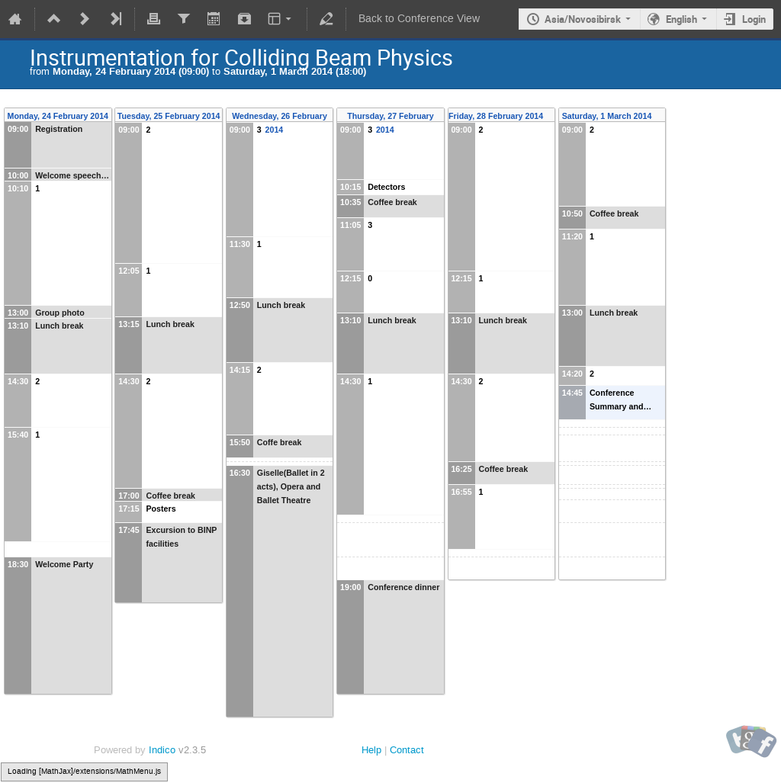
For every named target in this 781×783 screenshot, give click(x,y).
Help (371, 749)
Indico (162, 749)
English (681, 19)
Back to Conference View (419, 18)
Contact (407, 749)
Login (754, 19)
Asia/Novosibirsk (583, 19)
